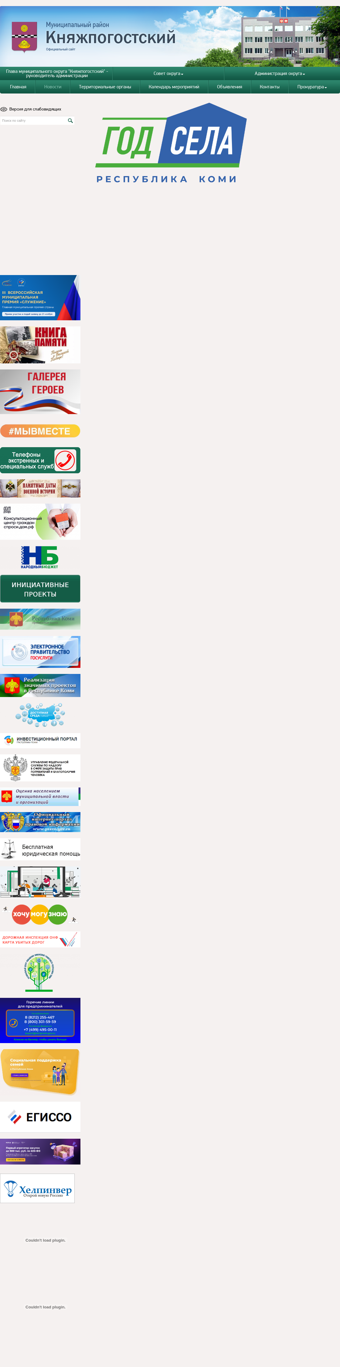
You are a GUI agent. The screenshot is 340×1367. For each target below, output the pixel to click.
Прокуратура (312, 87)
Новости (52, 87)
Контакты (270, 87)
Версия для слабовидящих (30, 109)
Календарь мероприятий (174, 87)
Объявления (229, 87)
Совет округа (168, 73)
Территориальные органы (105, 87)
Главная (18, 87)
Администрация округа (280, 73)
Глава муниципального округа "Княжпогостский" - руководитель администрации (57, 73)
